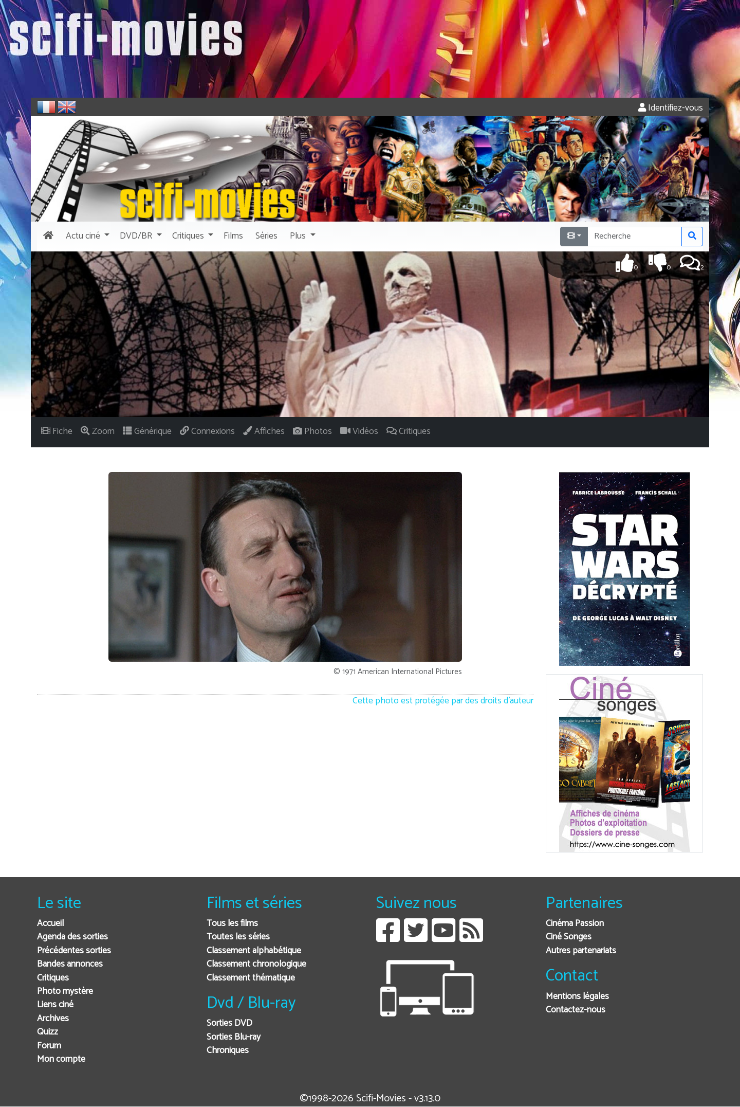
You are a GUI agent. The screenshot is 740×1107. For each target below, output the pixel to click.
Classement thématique (251, 978)
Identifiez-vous (670, 108)
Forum (49, 1046)
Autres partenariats (581, 950)
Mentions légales (577, 996)
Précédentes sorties (74, 950)
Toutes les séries (238, 937)
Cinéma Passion (575, 923)
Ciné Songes (568, 937)
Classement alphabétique (254, 950)
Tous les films (232, 923)
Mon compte (61, 1059)
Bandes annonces (70, 964)
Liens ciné (55, 1004)
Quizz (47, 1032)
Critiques (53, 978)
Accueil (50, 923)
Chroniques (228, 1050)
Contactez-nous (575, 1010)
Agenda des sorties (72, 937)
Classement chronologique (256, 964)
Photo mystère (65, 991)
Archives (53, 1018)
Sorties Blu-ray (234, 1037)
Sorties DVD (229, 1023)
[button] (87, 236)
